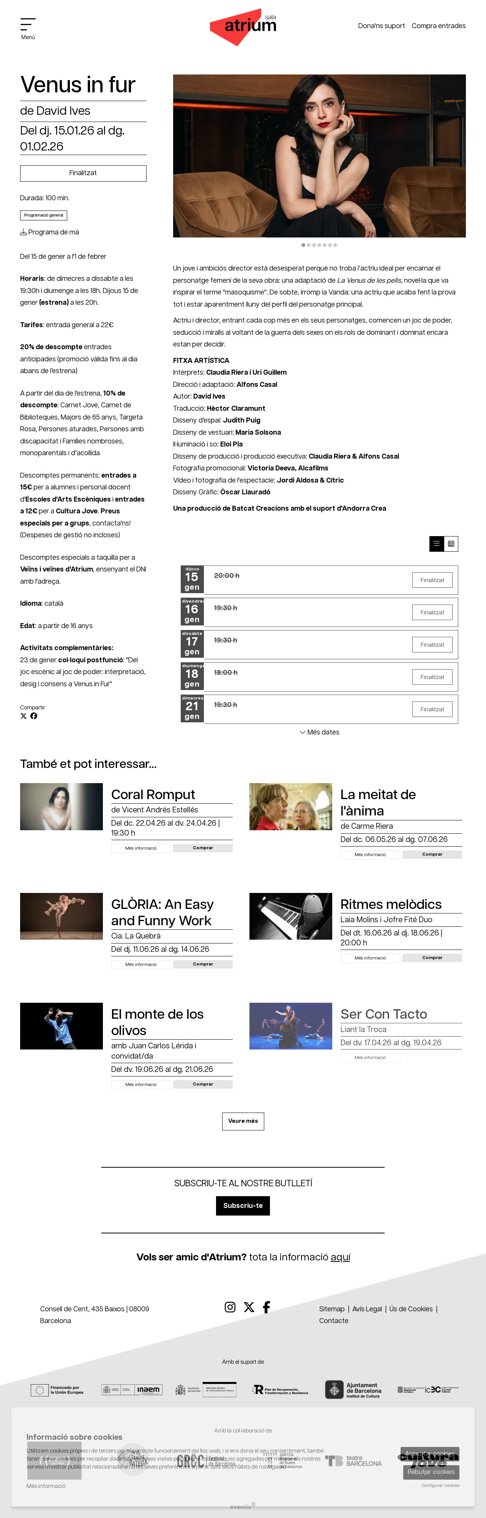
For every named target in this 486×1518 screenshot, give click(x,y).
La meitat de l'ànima (378, 803)
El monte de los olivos (157, 1023)
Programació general (43, 215)
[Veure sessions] (436, 544)
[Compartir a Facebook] (33, 717)
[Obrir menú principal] (31, 28)
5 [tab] (325, 245)
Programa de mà (49, 232)
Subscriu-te (243, 1206)
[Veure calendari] (451, 544)
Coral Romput (153, 795)
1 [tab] (303, 245)
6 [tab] (330, 245)
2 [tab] (309, 245)
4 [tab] (319, 245)
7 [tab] (335, 245)
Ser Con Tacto (384, 1015)
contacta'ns (110, 523)
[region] (319, 162)
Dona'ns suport (381, 26)
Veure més (243, 1121)
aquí (340, 1257)
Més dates (319, 732)
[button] (203, 848)
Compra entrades (439, 26)
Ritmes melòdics (391, 905)
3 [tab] (314, 245)
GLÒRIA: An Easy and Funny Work (162, 913)
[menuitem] (230, 1308)
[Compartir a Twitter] (23, 717)
